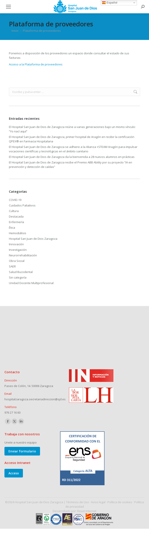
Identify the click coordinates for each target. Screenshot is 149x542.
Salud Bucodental (21, 272)
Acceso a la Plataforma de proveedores (36, 64)
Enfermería (16, 222)
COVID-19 (15, 200)
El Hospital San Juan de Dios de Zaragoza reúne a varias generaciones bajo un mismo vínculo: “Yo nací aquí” (72, 129)
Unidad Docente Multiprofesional (31, 283)
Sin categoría (17, 277)
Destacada (16, 216)
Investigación (18, 250)
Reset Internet (86, 511)
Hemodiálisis (17, 233)
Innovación (16, 244)
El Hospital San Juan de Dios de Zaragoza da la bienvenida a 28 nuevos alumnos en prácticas (72, 157)
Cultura (14, 211)
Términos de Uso (77, 502)
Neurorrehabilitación (23, 255)
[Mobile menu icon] (8, 7)
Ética (12, 228)
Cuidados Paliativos (22, 205)
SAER (12, 266)
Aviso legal (98, 502)
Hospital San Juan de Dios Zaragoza (33, 239)
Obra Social (16, 261)
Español (109, 2)
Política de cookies (119, 502)
